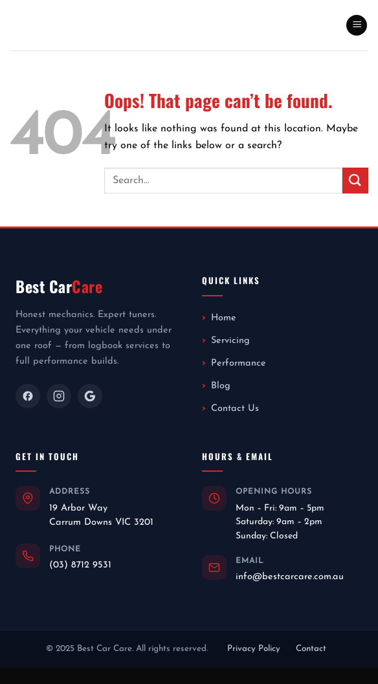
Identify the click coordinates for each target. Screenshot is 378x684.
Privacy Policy (253, 649)
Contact (311, 649)
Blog (220, 386)
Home (223, 318)
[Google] (90, 396)
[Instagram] (59, 396)
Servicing (230, 341)
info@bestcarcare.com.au (290, 577)
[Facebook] (28, 396)
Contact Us (235, 409)
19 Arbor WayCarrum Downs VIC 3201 (101, 515)
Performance (238, 363)
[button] (356, 25)
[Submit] (355, 180)
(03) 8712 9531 (80, 565)
